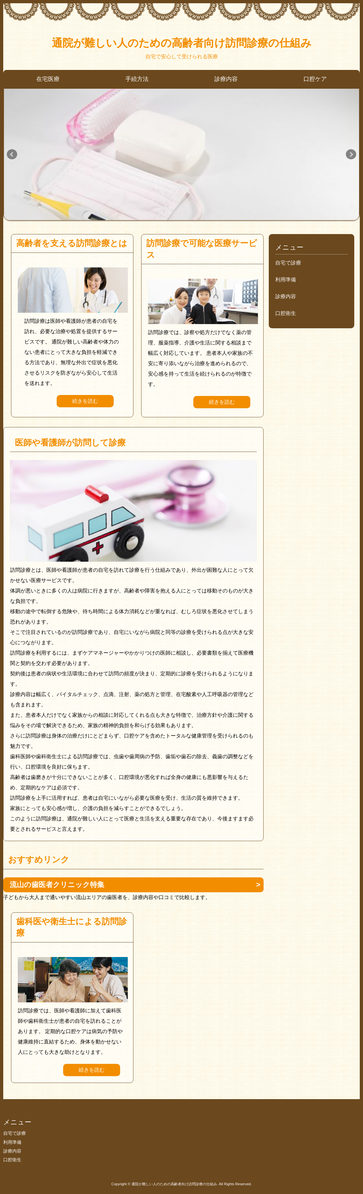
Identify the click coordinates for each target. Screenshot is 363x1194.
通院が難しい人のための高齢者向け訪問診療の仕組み (182, 43)
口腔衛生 (285, 313)
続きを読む (85, 401)
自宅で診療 (288, 262)
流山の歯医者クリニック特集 (57, 885)
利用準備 (285, 279)
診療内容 (226, 79)
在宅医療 (48, 79)
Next (351, 154)
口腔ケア (315, 79)
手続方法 (137, 79)
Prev (12, 154)
